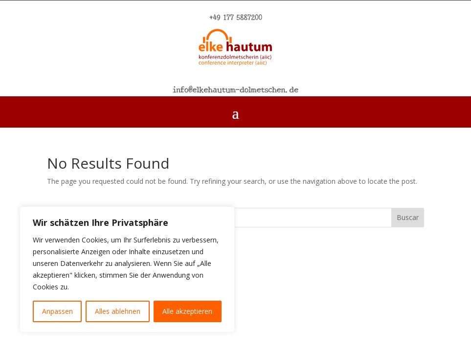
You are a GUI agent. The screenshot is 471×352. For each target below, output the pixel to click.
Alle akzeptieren (187, 311)
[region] (127, 269)
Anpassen (57, 311)
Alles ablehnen (117, 311)
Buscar (408, 217)
